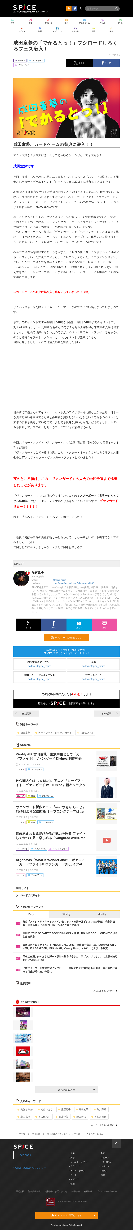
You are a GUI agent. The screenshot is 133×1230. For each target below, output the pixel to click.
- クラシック (75, 1166)
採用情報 (76, 1191)
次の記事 (110, 713)
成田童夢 (23, 732)
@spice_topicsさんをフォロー (29, 1167)
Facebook (24, 1155)
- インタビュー (106, 1162)
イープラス (20, 1134)
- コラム (103, 1170)
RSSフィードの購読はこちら (68, 637)
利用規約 (88, 1191)
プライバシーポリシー (106, 1191)
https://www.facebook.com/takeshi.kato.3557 (73, 583)
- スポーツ (74, 1179)
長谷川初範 (98, 1116)
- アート (73, 1175)
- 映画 (72, 1183)
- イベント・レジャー (79, 1162)
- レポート (104, 1166)
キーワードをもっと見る (104, 1125)
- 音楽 (72, 1153)
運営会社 (20, 1191)
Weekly (66, 914)
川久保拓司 (42, 1116)
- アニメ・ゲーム (77, 1170)
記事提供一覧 (34, 1191)
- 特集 (102, 1175)
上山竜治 (23, 1116)
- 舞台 (72, 1157)
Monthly (102, 914)
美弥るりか (25, 1109)
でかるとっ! (85, 732)
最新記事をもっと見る (105, 991)
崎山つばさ (45, 1109)
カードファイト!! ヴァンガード (53, 732)
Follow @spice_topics (39, 666)
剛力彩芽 (100, 1109)
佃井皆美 (62, 1116)
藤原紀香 (64, 1109)
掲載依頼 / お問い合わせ (56, 1191)
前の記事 (23, 713)
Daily (31, 914)
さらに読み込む (76, 1090)
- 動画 (102, 1153)
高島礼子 (82, 1109)
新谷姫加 (79, 1116)
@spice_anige (59, 580)
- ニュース (104, 1157)
